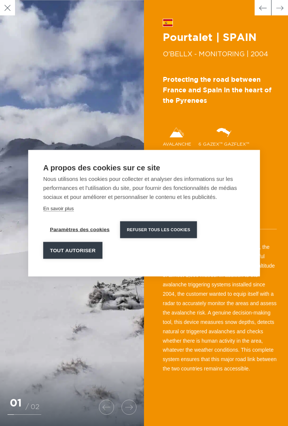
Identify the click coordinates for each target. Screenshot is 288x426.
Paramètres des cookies (80, 229)
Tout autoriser (73, 250)
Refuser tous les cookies (158, 229)
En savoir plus (58, 208)
